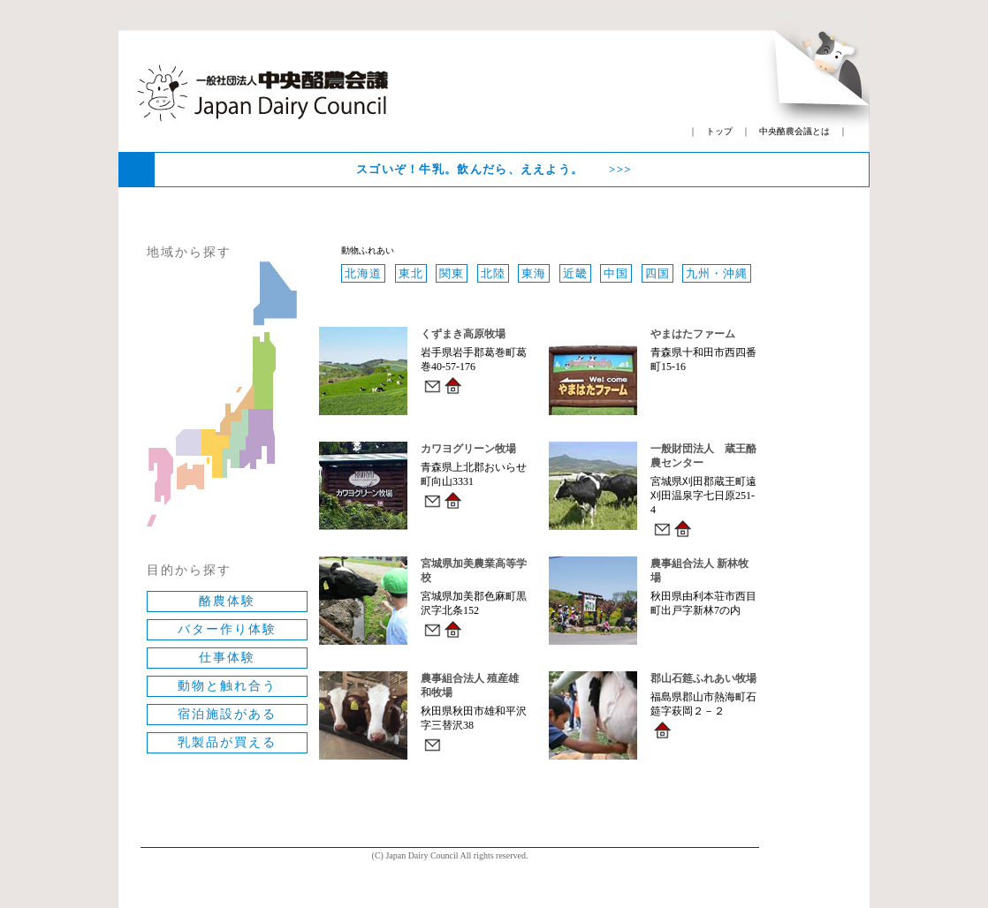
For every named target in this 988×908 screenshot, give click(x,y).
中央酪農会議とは (794, 131)
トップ (719, 131)
